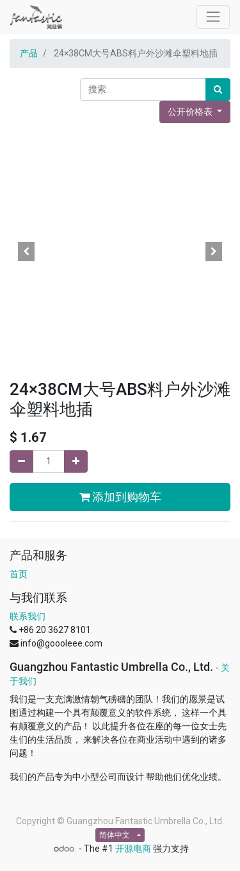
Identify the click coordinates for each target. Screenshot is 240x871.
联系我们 (27, 616)
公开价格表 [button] (191, 111)
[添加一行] (76, 461)
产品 (29, 53)
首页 (19, 574)
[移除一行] (21, 461)
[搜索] (217, 89)
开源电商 (133, 848)
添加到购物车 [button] (120, 497)
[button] (26, 251)
